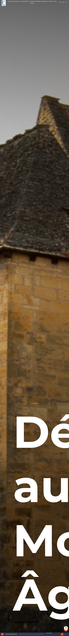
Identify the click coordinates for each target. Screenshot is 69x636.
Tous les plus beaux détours (14, 1)
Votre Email (48, 633)
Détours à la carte (52, 1)
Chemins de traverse (25, 1)
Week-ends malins (44, 1)
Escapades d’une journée (35, 1)
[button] (2, 634)
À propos (32, 3)
